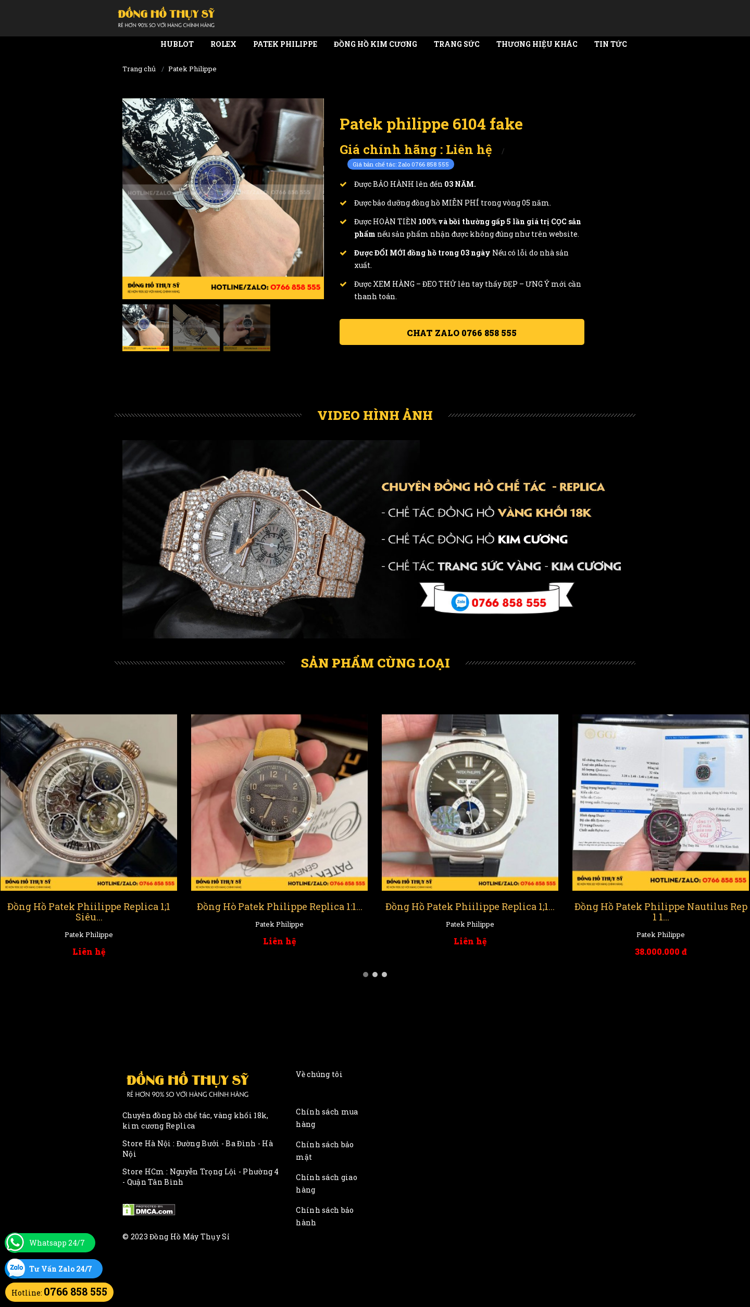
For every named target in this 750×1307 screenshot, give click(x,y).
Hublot (177, 44)
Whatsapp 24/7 (57, 1242)
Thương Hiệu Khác (537, 44)
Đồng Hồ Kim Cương (375, 44)
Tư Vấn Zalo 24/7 (60, 1268)
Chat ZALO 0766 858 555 (462, 332)
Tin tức (610, 44)
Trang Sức (457, 44)
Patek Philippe (285, 44)
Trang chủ (139, 68)
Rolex (223, 44)
